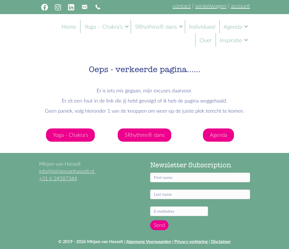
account (240, 5)
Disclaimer (221, 241)
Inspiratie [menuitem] (231, 40)
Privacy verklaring (191, 241)
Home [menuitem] (69, 26)
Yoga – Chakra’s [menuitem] (103, 26)
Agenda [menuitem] (233, 26)
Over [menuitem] (206, 40)
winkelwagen (210, 5)
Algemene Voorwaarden (148, 241)
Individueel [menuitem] (202, 26)
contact (182, 5)
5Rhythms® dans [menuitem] (156, 26)
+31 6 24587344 (58, 178)
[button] (44, 7)
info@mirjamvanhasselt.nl (67, 171)
